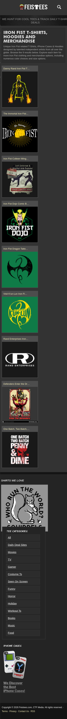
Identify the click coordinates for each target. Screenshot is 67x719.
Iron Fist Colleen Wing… (16, 158)
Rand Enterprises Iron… (15, 339)
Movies (12, 552)
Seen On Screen (18, 581)
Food (11, 632)
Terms (5, 711)
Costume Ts (15, 574)
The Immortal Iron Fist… (15, 113)
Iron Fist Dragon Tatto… (15, 248)
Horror (12, 596)
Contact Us (23, 711)
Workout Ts (14, 610)
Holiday (12, 603)
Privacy (12, 711)
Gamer (12, 566)
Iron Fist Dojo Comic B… (16, 203)
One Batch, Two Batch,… (16, 429)
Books (11, 618)
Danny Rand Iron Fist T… (16, 68)
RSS (33, 711)
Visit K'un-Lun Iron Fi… (15, 293)
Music (11, 625)
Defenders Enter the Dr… (16, 384)
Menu (8, 7)
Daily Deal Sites (17, 544)
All (9, 537)
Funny (11, 588)
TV (9, 559)
